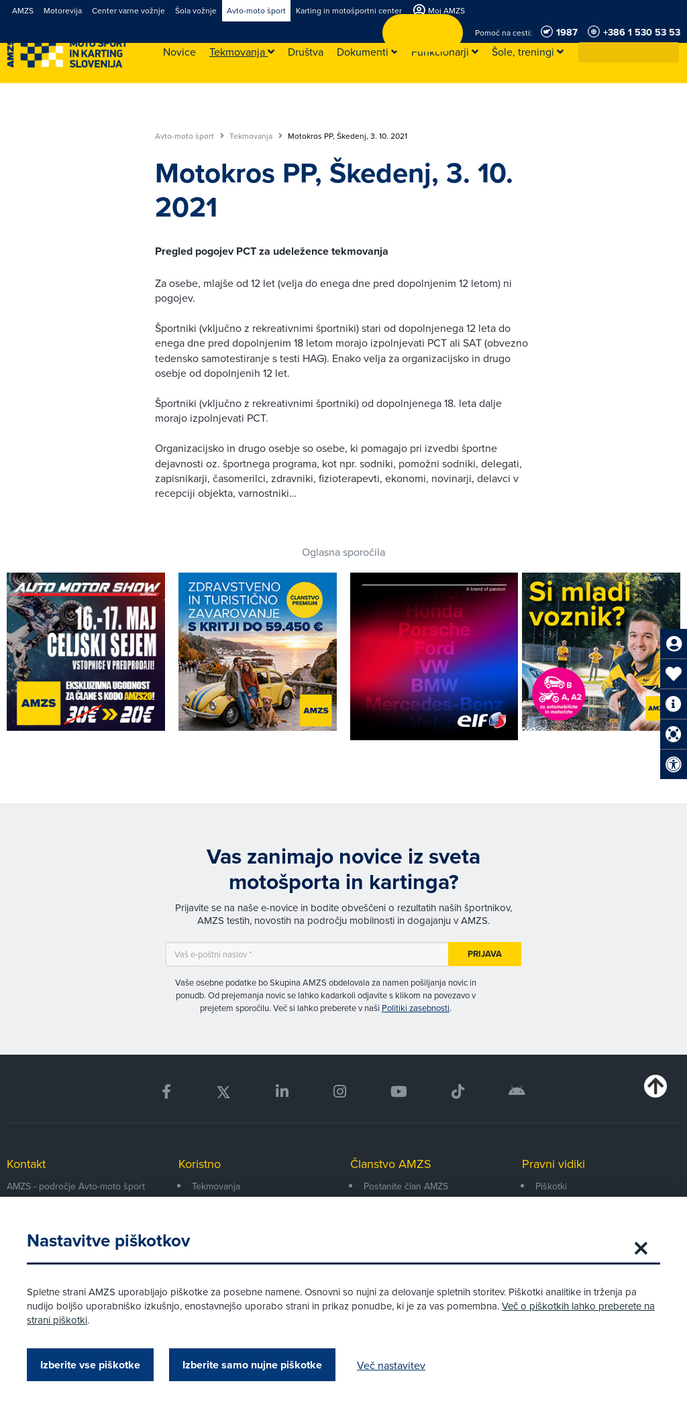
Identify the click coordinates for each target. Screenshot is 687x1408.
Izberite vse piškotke (90, 1364)
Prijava (485, 953)
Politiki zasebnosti (416, 1008)
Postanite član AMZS (406, 1186)
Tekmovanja (255, 136)
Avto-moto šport (189, 136)
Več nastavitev (391, 1365)
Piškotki (551, 1186)
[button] (669, 52)
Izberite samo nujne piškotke (252, 1364)
